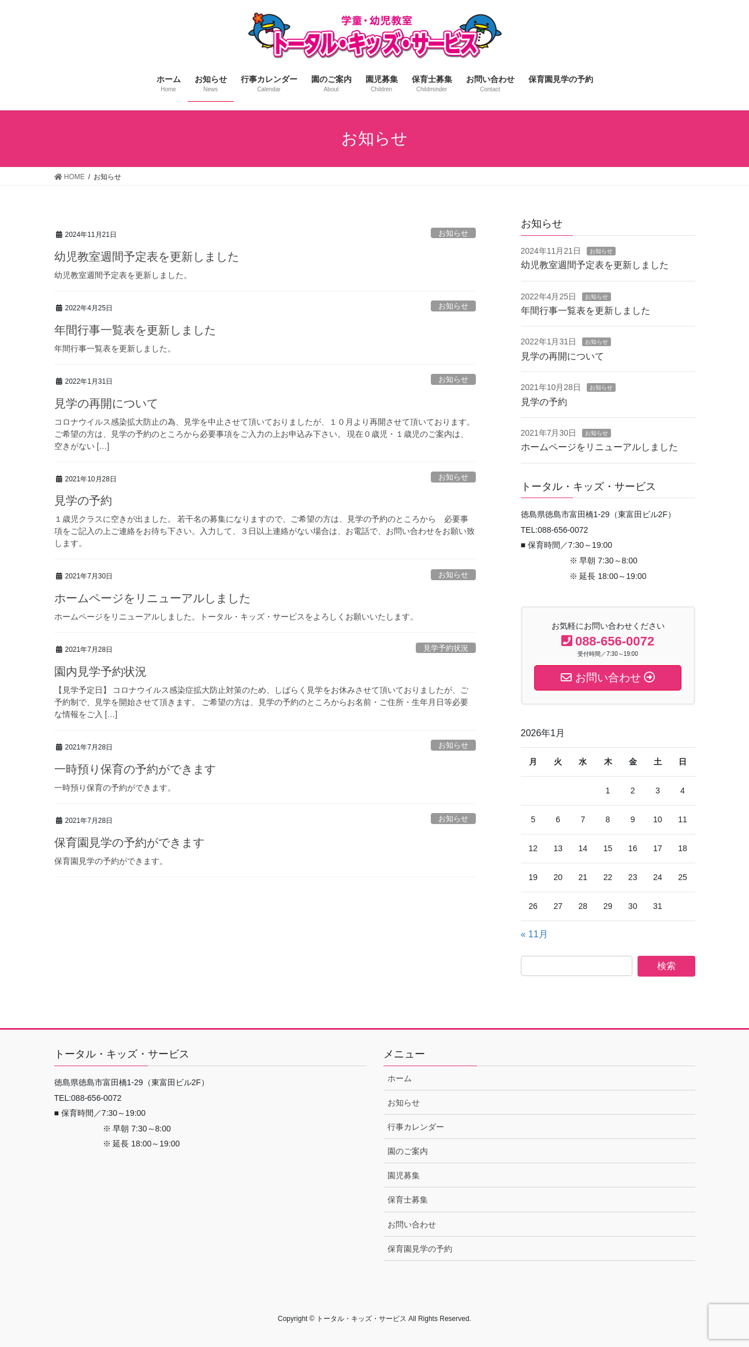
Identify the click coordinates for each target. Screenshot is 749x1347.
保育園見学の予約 (419, 1248)
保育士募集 (407, 1199)
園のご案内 (407, 1151)
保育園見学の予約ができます (129, 842)
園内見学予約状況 (100, 671)
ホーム (399, 1078)
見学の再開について (106, 403)
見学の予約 (83, 500)
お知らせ (453, 233)
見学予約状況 (445, 648)
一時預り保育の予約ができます (135, 769)
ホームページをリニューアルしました (152, 598)
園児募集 (403, 1175)
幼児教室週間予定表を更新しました (146, 256)
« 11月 (534, 934)
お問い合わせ (411, 1224)
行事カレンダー (415, 1126)
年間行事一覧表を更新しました (135, 330)
